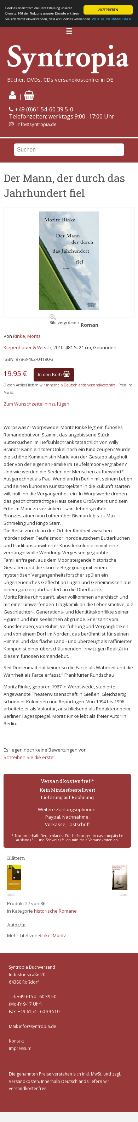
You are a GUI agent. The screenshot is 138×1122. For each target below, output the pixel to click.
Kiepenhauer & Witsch (27, 347)
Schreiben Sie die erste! (29, 757)
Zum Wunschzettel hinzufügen (36, 404)
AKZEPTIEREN (108, 9)
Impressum (20, 1048)
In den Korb (54, 374)
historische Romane (55, 911)
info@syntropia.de (37, 124)
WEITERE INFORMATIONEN (112, 19)
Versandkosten (24, 1081)
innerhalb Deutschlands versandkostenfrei (81, 385)
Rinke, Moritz (27, 336)
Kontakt (16, 1041)
